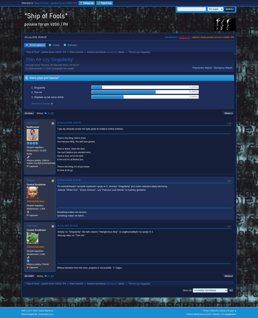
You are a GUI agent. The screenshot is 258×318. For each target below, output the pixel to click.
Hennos (32, 225)
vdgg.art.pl (184, 37)
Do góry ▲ (231, 311)
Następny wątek (223, 67)
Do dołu (29, 113)
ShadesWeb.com (45, 314)
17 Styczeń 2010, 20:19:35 (69, 180)
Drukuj (228, 113)
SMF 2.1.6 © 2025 (29, 311)
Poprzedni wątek (202, 67)
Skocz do (187, 290)
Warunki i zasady (218, 311)
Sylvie (121, 52)
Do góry (29, 276)
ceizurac (32, 122)
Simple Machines (45, 311)
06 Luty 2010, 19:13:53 (67, 226)
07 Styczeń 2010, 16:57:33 (69, 123)
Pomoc (206, 311)
